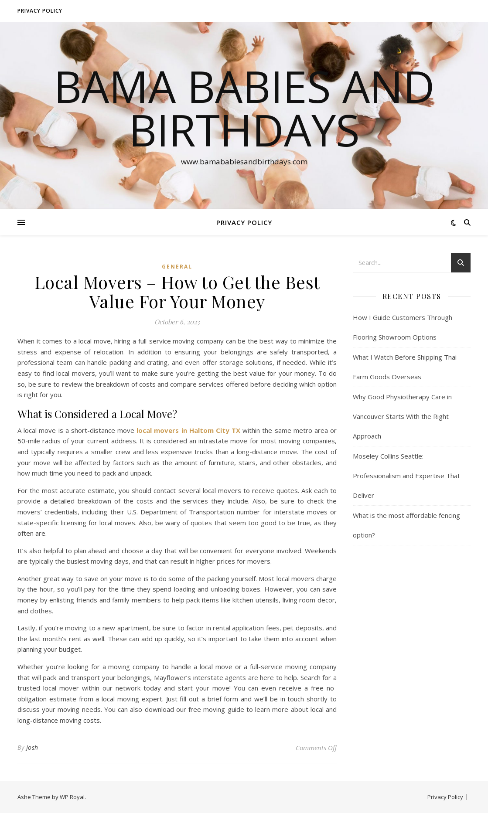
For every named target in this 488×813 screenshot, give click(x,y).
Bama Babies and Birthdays (244, 107)
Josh (32, 747)
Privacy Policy (39, 10)
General (177, 266)
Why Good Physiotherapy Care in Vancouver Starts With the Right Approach (402, 416)
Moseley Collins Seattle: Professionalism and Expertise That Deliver (406, 476)
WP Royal (72, 797)
